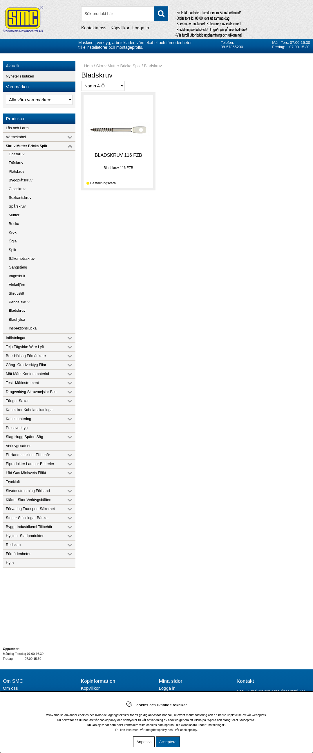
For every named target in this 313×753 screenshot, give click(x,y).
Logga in (140, 27)
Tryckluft (13, 482)
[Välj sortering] (103, 86)
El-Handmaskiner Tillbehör (28, 455)
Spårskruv (17, 206)
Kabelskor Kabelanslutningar (30, 410)
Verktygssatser (18, 446)
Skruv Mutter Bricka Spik (26, 146)
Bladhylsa (17, 319)
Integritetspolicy (156, 730)
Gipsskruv (17, 189)
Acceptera (168, 742)
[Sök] (124, 13)
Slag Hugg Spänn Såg (24, 437)
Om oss (10, 688)
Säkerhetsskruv (22, 258)
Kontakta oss (93, 27)
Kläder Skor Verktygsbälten (28, 500)
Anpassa (143, 742)
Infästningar (16, 338)
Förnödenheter (18, 554)
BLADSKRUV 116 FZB (118, 155)
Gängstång (18, 267)
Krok (13, 232)
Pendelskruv (19, 302)
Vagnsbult (17, 276)
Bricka (14, 223)
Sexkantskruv (20, 197)
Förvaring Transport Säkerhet (30, 509)
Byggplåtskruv (20, 180)
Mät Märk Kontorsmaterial (27, 374)
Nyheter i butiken (20, 76)
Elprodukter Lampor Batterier (30, 464)
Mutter (14, 215)
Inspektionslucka (23, 328)
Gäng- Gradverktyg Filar (26, 365)
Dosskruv (16, 154)
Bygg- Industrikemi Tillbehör (29, 527)
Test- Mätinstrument (22, 383)
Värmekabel (16, 137)
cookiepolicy (188, 730)
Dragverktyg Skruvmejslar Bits (31, 392)
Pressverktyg (17, 428)
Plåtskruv (16, 171)
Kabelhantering (18, 419)
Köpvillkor (120, 27)
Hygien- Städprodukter (25, 536)
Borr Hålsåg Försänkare (26, 356)
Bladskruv (17, 311)
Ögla (13, 241)
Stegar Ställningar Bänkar (27, 518)
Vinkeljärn (17, 284)
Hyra (10, 563)
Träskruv (16, 163)
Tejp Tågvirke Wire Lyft (25, 347)
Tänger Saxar (17, 401)
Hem (88, 66)
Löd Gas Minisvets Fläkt (26, 473)
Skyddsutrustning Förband (28, 491)
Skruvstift (16, 293)
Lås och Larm (17, 128)
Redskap (13, 545)
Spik (12, 250)
